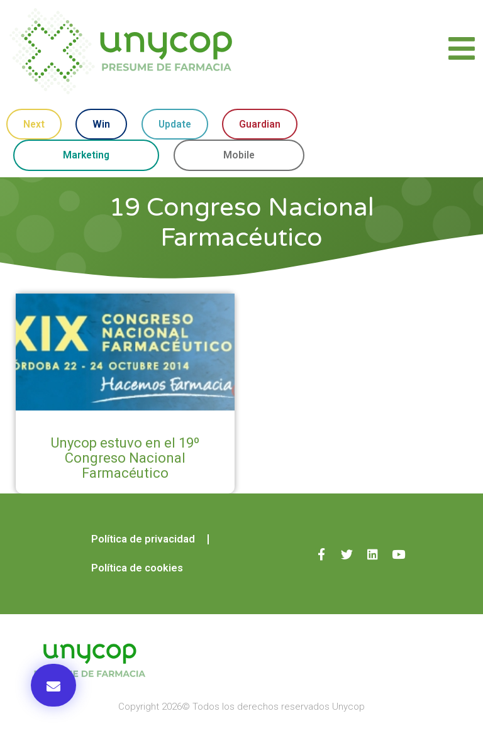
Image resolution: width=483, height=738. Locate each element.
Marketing (87, 156)
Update (175, 124)
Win (101, 124)
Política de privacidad (141, 540)
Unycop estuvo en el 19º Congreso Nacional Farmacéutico (125, 459)
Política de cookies (136, 569)
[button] (53, 685)
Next (34, 124)
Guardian (259, 124)
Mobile (240, 156)
